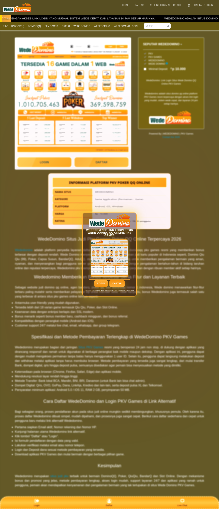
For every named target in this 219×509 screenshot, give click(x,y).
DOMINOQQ (34, 26)
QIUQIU (66, 26)
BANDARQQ (17, 26)
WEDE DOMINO (82, 26)
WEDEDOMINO (102, 26)
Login (101, 283)
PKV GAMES (51, 26)
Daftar (117, 283)
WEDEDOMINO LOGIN (126, 26)
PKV (5, 26)
